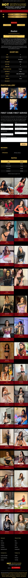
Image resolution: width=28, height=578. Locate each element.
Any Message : (5, 136)
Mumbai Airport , (22, 572)
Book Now (24, 144)
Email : (16, 122)
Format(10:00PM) (10, 132)
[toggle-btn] (1, 11)
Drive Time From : (4, 131)
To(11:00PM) (24, 131)
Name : (2, 122)
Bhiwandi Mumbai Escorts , (11, 576)
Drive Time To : (17, 131)
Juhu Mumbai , (12, 575)
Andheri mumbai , (10, 573)
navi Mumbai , (18, 575)
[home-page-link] (14, 563)
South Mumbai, (17, 573)
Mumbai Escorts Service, (14, 572)
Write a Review (17, 152)
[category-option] (17, 14)
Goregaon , (7, 575)
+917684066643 (16, 567)
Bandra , (21, 573)
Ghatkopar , (18, 576)
